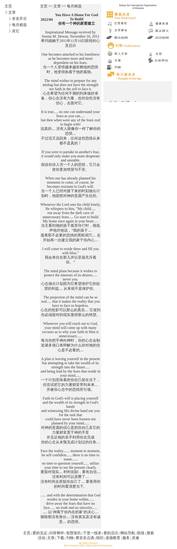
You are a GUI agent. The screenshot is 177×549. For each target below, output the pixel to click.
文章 (51, 538)
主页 (26, 533)
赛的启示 (110, 533)
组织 (99, 538)
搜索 (150, 533)
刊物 (70, 538)
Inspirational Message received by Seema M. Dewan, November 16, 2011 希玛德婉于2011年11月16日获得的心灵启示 (70, 39)
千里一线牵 (92, 533)
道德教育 (113, 538)
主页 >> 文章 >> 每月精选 (61, 6)
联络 (141, 533)
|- (7, 12)
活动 (41, 538)
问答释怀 (56, 533)
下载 (60, 538)
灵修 (135, 538)
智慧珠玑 (73, 533)
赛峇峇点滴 (85, 538)
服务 (126, 538)
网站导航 (127, 533)
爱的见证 (39, 533)
